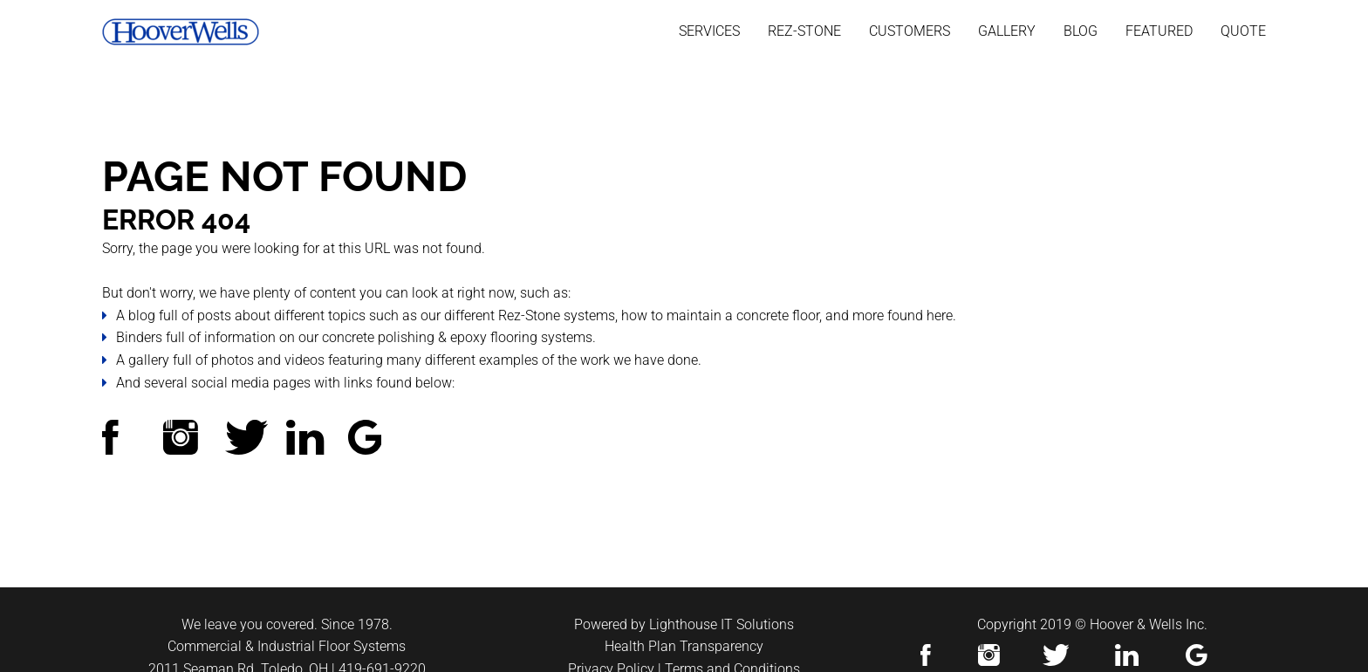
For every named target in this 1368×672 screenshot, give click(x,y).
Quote (1243, 31)
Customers (909, 31)
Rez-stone (804, 31)
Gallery (1007, 31)
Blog (1081, 31)
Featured (1159, 31)
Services (709, 31)
